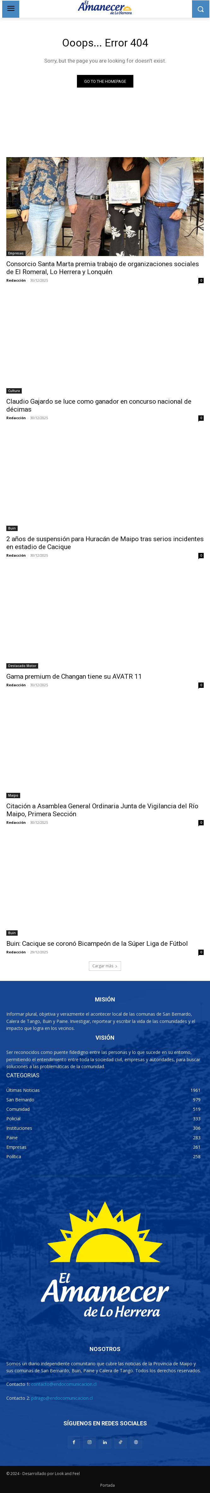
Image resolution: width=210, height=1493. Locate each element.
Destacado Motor (22, 666)
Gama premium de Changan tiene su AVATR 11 (74, 676)
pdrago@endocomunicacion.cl (62, 1398)
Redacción (16, 280)
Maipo (13, 795)
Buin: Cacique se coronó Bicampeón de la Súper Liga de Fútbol (97, 943)
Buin (12, 528)
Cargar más (105, 966)
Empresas (16, 253)
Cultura (14, 391)
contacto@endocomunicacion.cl (63, 1384)
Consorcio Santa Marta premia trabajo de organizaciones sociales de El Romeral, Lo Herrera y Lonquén (102, 268)
